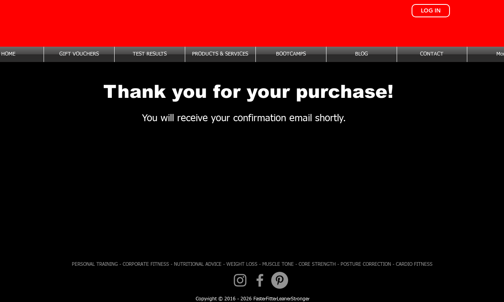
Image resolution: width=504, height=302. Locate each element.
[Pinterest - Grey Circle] (279, 280)
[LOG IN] (431, 10)
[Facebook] (259, 280)
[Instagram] (240, 280)
